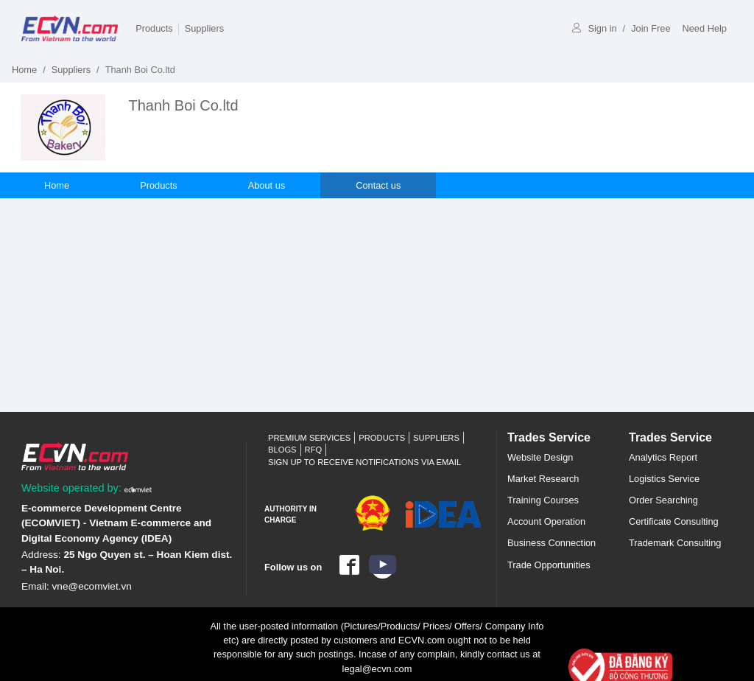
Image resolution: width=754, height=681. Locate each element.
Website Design (540, 457)
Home (24, 69)
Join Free (650, 28)
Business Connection (551, 542)
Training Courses (543, 500)
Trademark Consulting (675, 542)
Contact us (378, 185)
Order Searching (663, 500)
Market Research (543, 478)
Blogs (282, 449)
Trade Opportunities (549, 564)
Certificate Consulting (674, 521)
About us (267, 185)
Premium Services (309, 437)
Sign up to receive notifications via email (364, 462)
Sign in (594, 28)
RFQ (314, 449)
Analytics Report (663, 457)
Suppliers (204, 28)
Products (154, 28)
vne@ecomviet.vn (92, 586)
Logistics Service (664, 478)
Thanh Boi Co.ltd (184, 105)
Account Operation (546, 521)
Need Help (705, 28)
